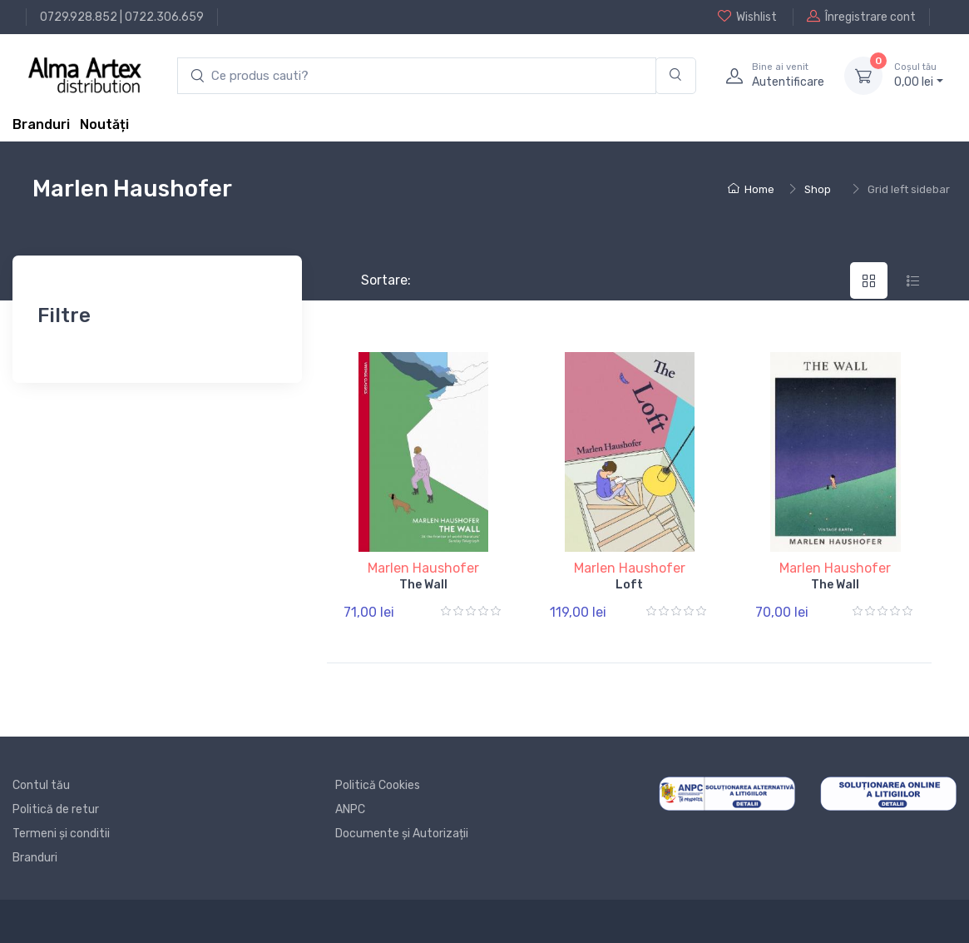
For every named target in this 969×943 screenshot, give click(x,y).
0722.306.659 (164, 17)
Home (751, 189)
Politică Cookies (377, 785)
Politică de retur (55, 809)
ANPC (350, 809)
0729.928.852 (78, 17)
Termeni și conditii (61, 833)
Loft (629, 585)
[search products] (416, 76)
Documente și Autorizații (401, 833)
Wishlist (747, 16)
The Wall (423, 585)
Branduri (41, 124)
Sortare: (372, 280)
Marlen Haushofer (423, 568)
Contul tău (41, 785)
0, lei (918, 75)
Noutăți (104, 124)
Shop (817, 189)
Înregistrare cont (861, 16)
